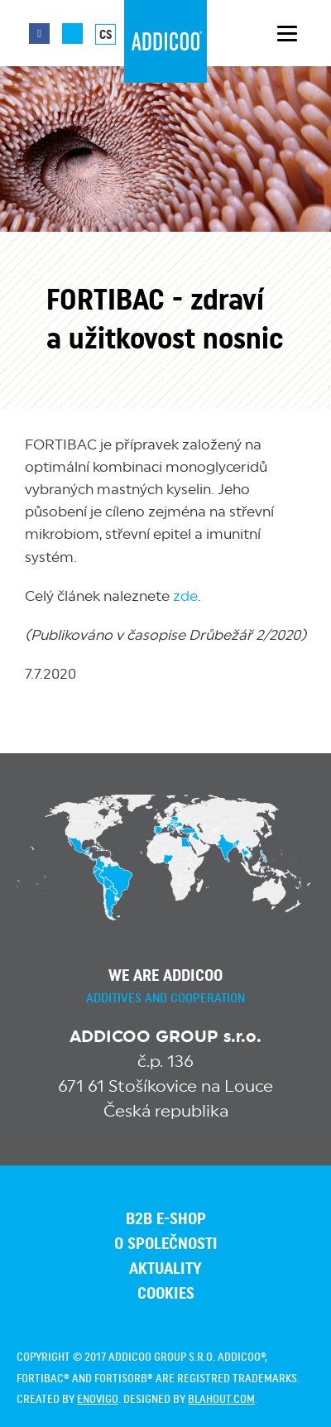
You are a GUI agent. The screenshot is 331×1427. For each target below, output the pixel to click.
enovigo (97, 1399)
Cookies (165, 1293)
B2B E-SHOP (166, 1219)
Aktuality (165, 1269)
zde (185, 596)
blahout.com (221, 1399)
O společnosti (166, 1244)
